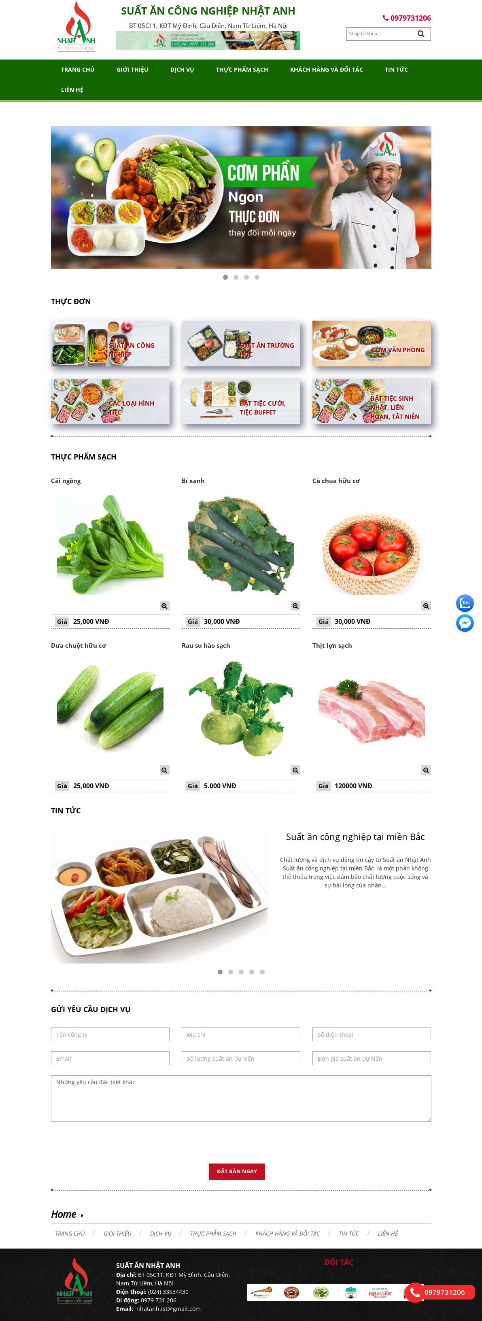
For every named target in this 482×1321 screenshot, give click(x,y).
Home (63, 1214)
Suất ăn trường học (267, 349)
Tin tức (396, 69)
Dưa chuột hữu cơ (78, 645)
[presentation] (112, 1148)
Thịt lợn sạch (332, 645)
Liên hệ (72, 90)
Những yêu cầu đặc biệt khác (241, 1098)
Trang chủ (78, 69)
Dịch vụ (182, 69)
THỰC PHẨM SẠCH (242, 69)
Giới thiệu (133, 69)
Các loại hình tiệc (131, 407)
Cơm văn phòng (398, 349)
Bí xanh (193, 480)
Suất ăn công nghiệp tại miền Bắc (355, 836)
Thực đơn (71, 301)
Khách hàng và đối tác (326, 69)
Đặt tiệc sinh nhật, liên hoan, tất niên (395, 407)
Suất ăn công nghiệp (132, 349)
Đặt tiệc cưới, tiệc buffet (263, 407)
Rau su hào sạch (206, 645)
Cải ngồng (66, 480)
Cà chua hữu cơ (336, 480)
